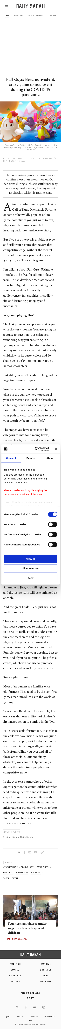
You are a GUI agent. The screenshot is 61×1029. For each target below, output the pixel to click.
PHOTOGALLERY (19, 939)
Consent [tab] (11, 458)
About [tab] (50, 458)
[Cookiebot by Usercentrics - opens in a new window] (36, 449)
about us (34, 1017)
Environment (35, 15)
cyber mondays (10, 867)
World (15, 969)
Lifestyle (15, 975)
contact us (49, 1017)
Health (18, 15)
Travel (52, 15)
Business (46, 969)
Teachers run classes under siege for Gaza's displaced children (27, 928)
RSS (30, 1020)
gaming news (42, 867)
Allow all (30, 558)
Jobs (8, 1017)
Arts (46, 975)
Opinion (45, 981)
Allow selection (30, 568)
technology (27, 867)
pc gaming (36, 872)
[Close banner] (56, 449)
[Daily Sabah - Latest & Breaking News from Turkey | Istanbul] (30, 6)
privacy (20, 1017)
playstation (22, 872)
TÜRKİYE (46, 964)
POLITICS (15, 964)
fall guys (8, 872)
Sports (15, 981)
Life (7, 15)
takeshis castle (10, 878)
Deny (30, 577)
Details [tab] (31, 458)
